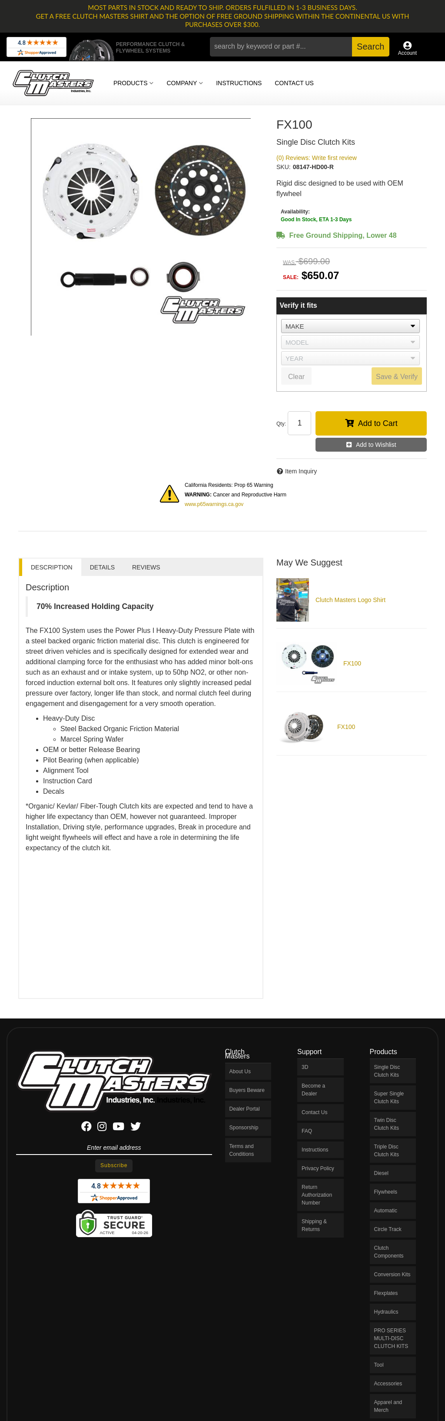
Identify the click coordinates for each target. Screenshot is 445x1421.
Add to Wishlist (376, 444)
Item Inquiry (301, 471)
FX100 (352, 663)
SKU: (283, 166)
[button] (299, 47)
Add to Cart (378, 423)
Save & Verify (397, 376)
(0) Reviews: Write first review (316, 157)
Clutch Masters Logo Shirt (350, 599)
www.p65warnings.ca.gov (214, 504)
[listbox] (350, 326)
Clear (296, 376)
